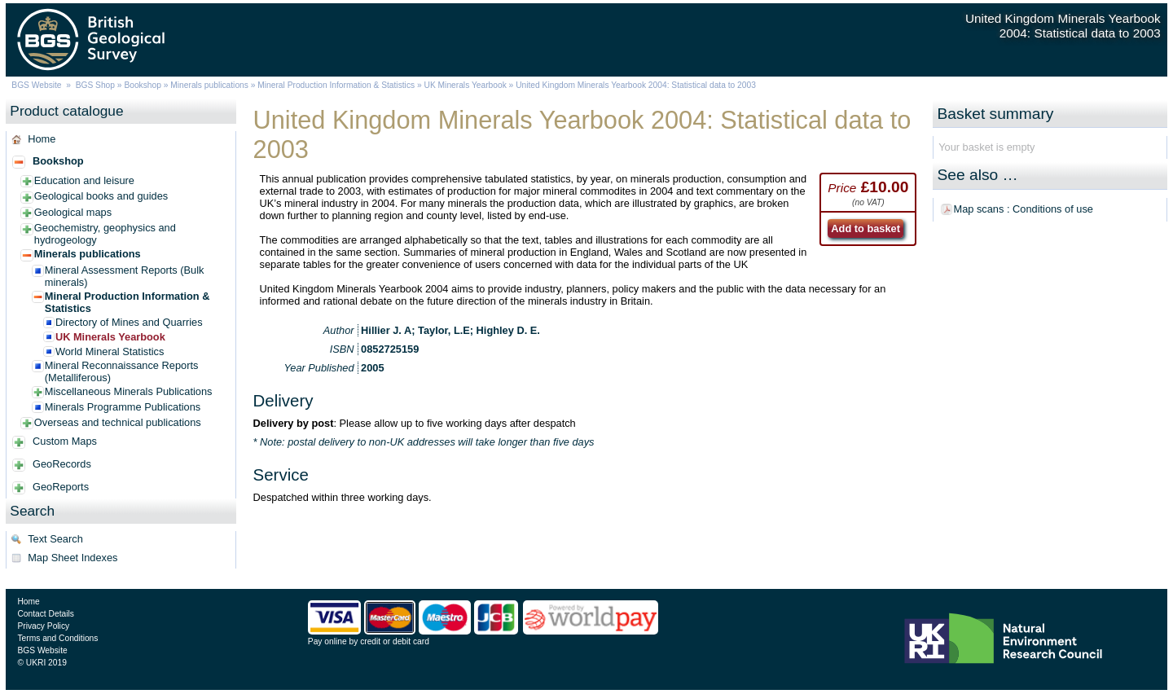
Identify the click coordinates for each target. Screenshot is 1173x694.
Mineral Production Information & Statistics (336, 85)
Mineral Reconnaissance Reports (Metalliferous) (122, 371)
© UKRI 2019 (41, 662)
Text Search (55, 539)
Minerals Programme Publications (122, 407)
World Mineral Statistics (109, 351)
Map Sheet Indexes (72, 557)
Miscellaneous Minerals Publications (129, 391)
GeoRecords (62, 464)
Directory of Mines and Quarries (129, 322)
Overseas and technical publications (117, 422)
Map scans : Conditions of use (1023, 209)
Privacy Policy (43, 626)
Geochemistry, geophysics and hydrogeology (105, 234)
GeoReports (61, 487)
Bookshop (142, 85)
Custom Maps (65, 441)
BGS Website (36, 85)
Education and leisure (84, 180)
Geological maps (73, 212)
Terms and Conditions (57, 638)
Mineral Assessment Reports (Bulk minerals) (124, 276)
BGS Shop (95, 85)
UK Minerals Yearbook (465, 85)
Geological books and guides (101, 196)
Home (41, 139)
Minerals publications (209, 85)
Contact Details (45, 613)
